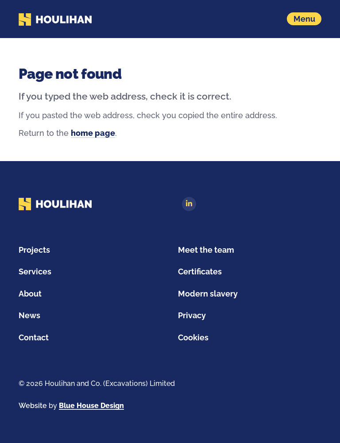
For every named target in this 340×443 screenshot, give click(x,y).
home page (93, 133)
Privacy (192, 315)
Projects (34, 249)
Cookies (193, 337)
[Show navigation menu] (304, 18)
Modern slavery (208, 293)
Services (35, 271)
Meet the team (206, 249)
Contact (34, 337)
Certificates (200, 271)
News (29, 315)
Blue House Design (91, 405)
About (30, 293)
